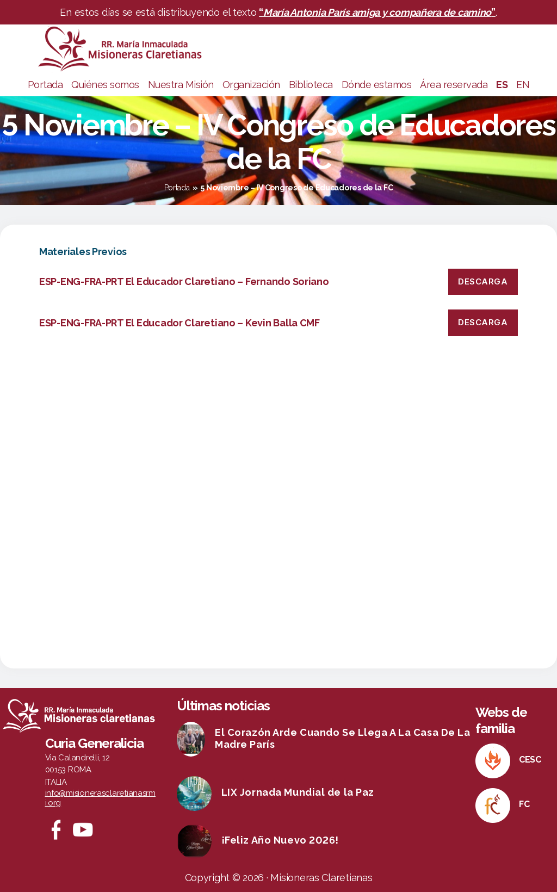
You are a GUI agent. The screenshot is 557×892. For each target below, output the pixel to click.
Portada (45, 84)
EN (522, 84)
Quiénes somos (105, 84)
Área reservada (453, 84)
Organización (251, 84)
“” (377, 12)
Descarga (483, 281)
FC (524, 804)
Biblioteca (311, 84)
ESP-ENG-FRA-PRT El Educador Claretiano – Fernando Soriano (184, 281)
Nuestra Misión (181, 84)
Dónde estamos (377, 84)
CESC (530, 759)
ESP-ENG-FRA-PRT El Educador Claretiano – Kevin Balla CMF (179, 323)
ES (502, 84)
